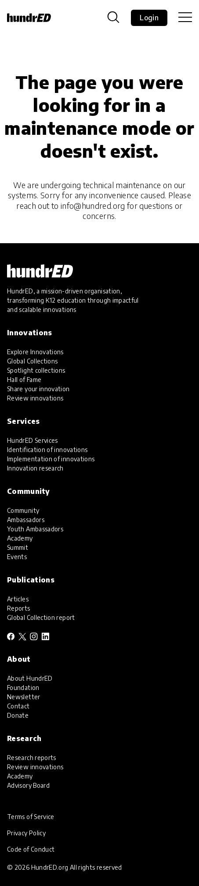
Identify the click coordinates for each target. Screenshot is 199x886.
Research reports (31, 757)
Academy (20, 538)
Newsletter (23, 697)
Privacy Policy (26, 833)
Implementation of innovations (50, 459)
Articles (18, 599)
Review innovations (35, 398)
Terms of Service (30, 816)
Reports (18, 608)
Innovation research (35, 468)
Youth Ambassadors (35, 529)
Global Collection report (41, 617)
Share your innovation (38, 389)
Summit (17, 547)
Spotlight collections (36, 370)
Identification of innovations (47, 449)
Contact (18, 706)
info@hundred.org (93, 205)
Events (17, 556)
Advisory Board (28, 785)
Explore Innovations (35, 352)
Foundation (23, 687)
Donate (18, 715)
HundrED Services (32, 440)
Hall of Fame (24, 379)
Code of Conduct (30, 849)
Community (23, 510)
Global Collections (32, 361)
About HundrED (30, 678)
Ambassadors (25, 519)
